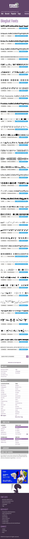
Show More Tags (19, 417)
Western (17, 413)
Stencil (2, 412)
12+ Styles (17, 432)
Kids (16, 405)
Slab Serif (3, 410)
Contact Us (4, 515)
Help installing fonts (6, 513)
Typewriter (3, 413)
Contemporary (18, 403)
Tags (19, 14)
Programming (4, 401)
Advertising (4, 516)
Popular (13, 14)
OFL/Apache (3, 434)
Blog (3, 532)
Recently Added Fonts (7, 499)
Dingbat (3, 415)
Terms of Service (6, 518)
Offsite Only (3, 442)
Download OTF (23, 51)
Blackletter (3, 385)
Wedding (17, 412)
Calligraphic (3, 387)
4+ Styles (17, 428)
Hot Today (3, 373)
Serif (2, 408)
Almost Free (3, 376)
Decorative (17, 390)
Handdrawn (3, 394)
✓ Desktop (3, 427)
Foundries (17, 373)
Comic (2, 389)
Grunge (2, 392)
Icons (16, 394)
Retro (2, 403)
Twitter (3, 529)
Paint (16, 399)
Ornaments (17, 396)
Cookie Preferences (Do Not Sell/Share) (11, 523)
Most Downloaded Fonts (7, 501)
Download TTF (23, 28)
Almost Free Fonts (6, 502)
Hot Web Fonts (4, 375)
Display (2, 390)
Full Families (18, 434)
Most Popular (4, 371)
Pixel (2, 399)
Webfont (3, 429)
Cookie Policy (5, 521)
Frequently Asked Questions (8, 512)
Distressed (17, 397)
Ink (16, 415)
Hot (2, 14)
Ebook (2, 430)
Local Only (3, 440)
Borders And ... (18, 387)
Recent (7, 14)
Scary (16, 410)
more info (18, 458)
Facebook (4, 530)
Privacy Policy (5, 520)
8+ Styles (17, 430)
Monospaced (4, 396)
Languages (17, 371)
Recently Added (4, 369)
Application (3, 432)
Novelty (2, 397)
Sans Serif (3, 405)
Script (2, 406)
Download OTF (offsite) (21, 43)
